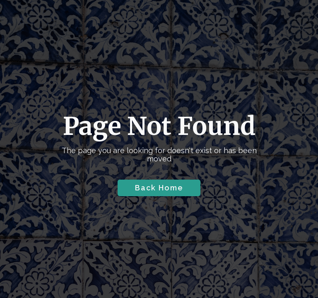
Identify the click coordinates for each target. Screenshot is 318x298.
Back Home (159, 187)
